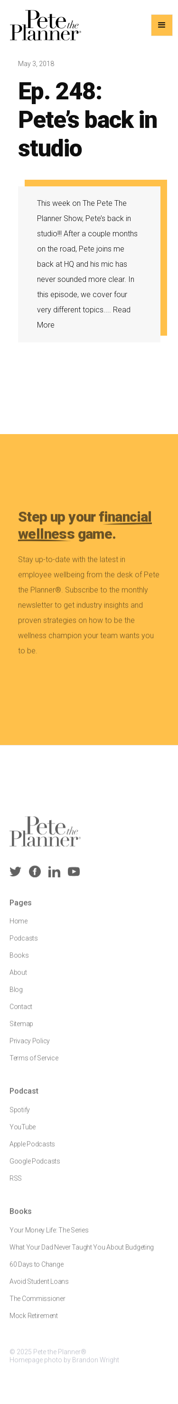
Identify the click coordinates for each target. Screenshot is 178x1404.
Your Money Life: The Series (48, 1235)
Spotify (19, 1115)
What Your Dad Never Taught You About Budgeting (81, 1252)
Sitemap (21, 1029)
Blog (16, 994)
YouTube (22, 1132)
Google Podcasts (34, 1166)
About (18, 977)
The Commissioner (37, 1303)
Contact (20, 1012)
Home (18, 926)
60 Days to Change (36, 1269)
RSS (15, 1183)
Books (19, 960)
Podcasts (23, 943)
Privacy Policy (29, 1046)
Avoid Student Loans (39, 1286)
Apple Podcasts (32, 1149)
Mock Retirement (33, 1321)
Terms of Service (33, 1063)
